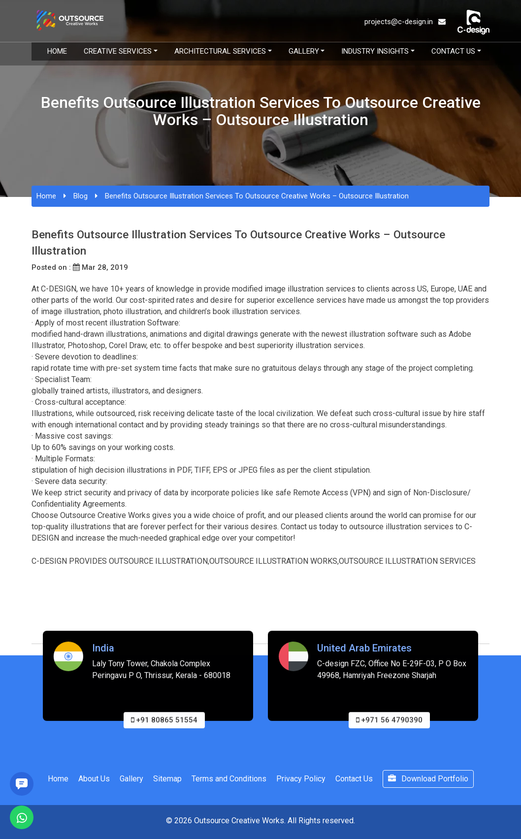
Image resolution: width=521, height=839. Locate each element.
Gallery (304, 51)
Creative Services (118, 51)
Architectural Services (220, 51)
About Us (94, 778)
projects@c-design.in (405, 21)
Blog (80, 196)
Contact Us (453, 51)
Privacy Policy (301, 778)
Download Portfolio (428, 778)
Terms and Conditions (229, 778)
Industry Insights (375, 51)
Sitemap (167, 778)
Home (57, 51)
